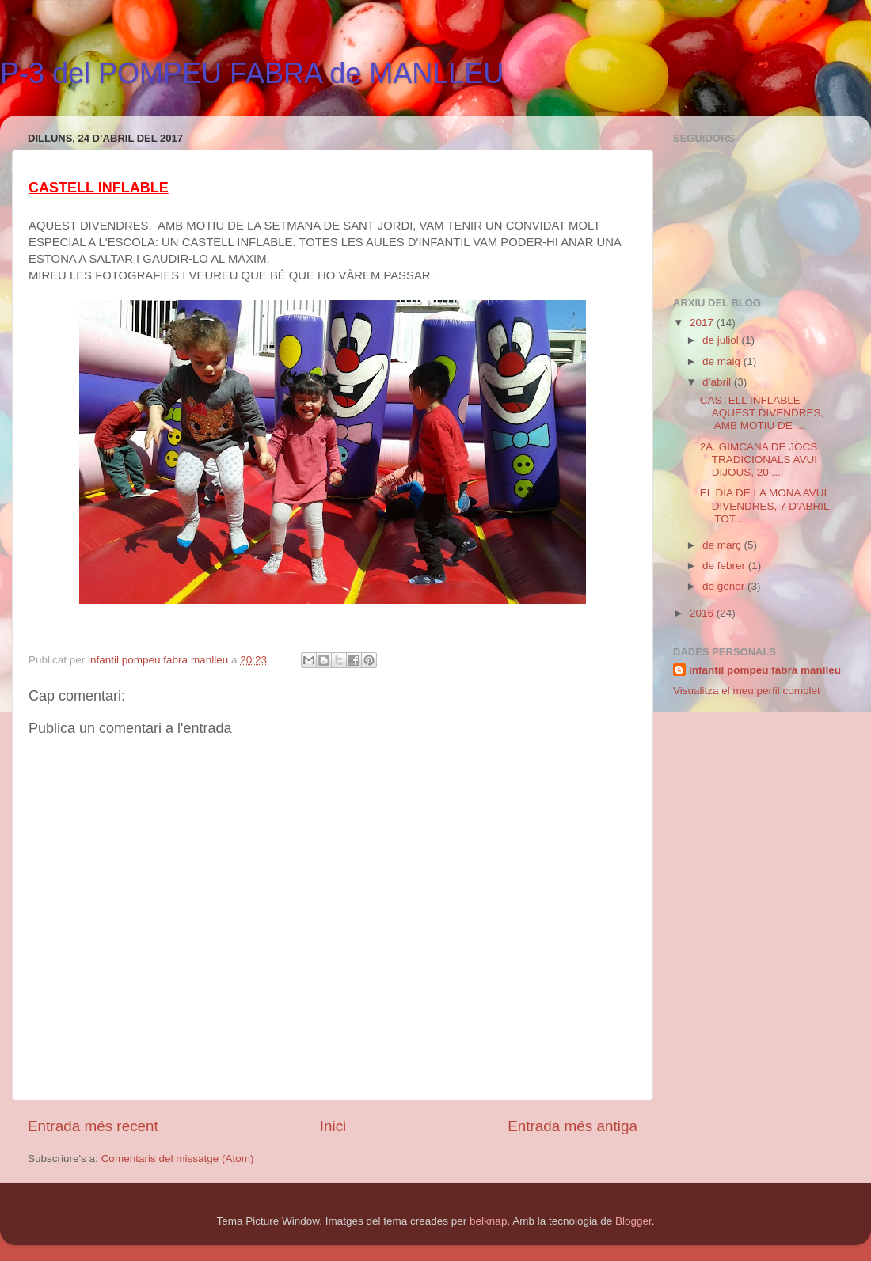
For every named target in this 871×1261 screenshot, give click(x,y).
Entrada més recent (93, 1126)
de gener (724, 586)
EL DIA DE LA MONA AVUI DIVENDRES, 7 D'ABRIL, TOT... (766, 505)
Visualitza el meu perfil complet (746, 691)
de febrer (725, 566)
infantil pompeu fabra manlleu (765, 670)
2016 (703, 613)
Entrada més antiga (572, 1126)
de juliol (722, 340)
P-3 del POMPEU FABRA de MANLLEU (252, 73)
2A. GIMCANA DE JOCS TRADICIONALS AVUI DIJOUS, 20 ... (759, 459)
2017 (703, 323)
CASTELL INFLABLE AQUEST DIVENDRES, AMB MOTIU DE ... (762, 412)
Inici (333, 1126)
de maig (723, 361)
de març (723, 545)
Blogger (633, 1221)
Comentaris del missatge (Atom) (177, 1158)
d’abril (718, 382)
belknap (488, 1221)
